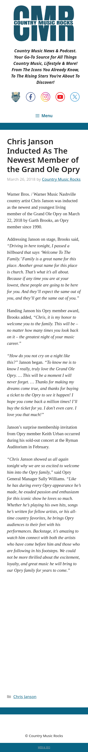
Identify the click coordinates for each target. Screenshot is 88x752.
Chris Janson (24, 696)
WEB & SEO (44, 747)
